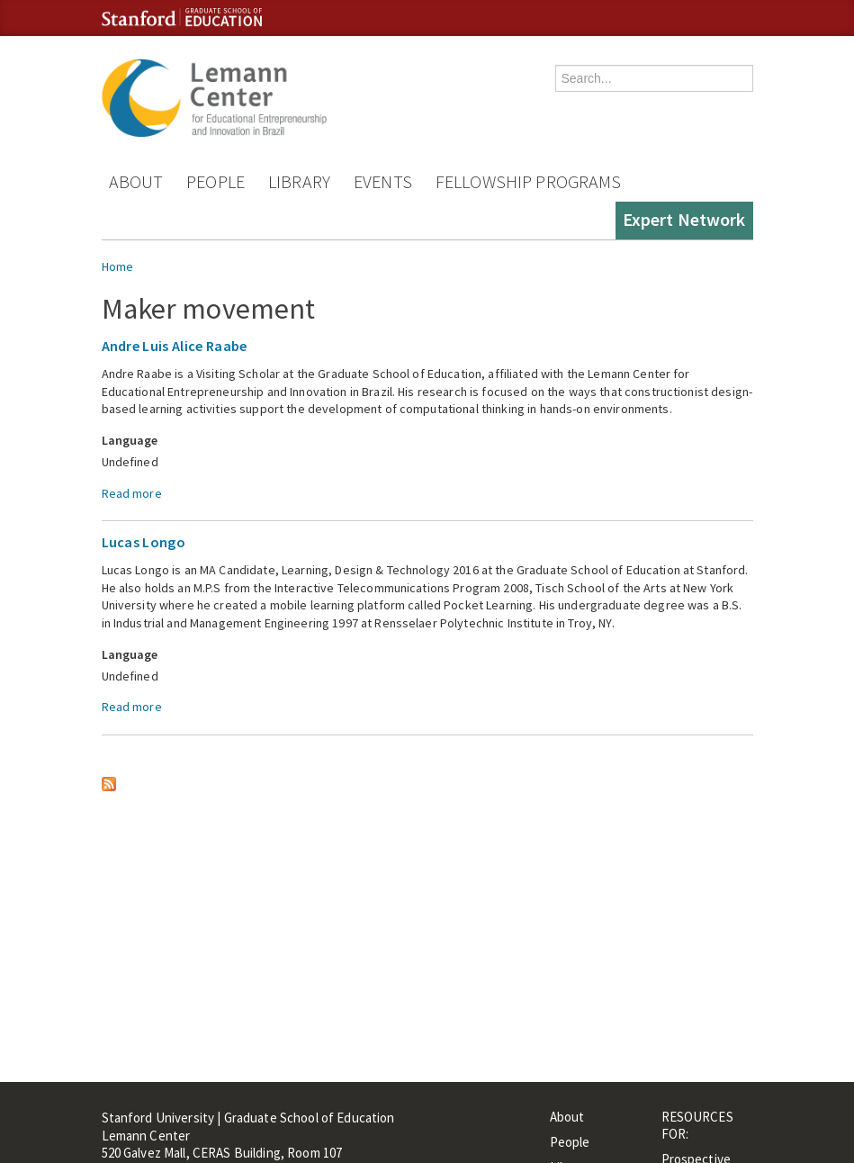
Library (299, 181)
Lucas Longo (144, 542)
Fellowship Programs (529, 181)
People (215, 181)
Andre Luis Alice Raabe (174, 346)
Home (118, 266)
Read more (132, 493)
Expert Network (684, 219)
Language (130, 440)
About (136, 181)
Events (383, 181)
